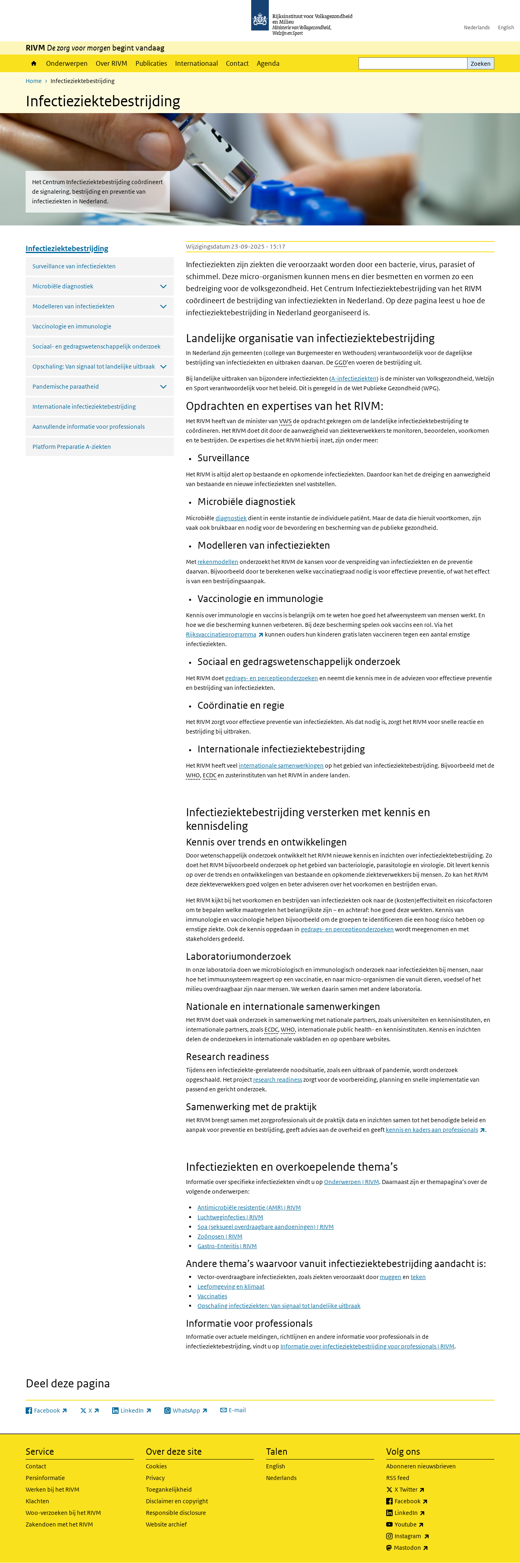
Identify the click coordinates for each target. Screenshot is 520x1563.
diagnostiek (231, 518)
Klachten (37, 1501)
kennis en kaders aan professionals (435, 1129)
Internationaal (196, 63)
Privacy (155, 1478)
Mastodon (429, 1548)
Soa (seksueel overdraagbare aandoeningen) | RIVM (266, 1227)
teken (418, 1277)
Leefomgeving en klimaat (231, 1286)
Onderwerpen (67, 63)
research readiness (277, 1079)
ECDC (209, 775)
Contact (237, 63)
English (506, 27)
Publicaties (151, 63)
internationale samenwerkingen (281, 765)
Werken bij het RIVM (52, 1489)
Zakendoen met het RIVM (59, 1524)
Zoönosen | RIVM (220, 1236)
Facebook (429, 1501)
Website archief (166, 1524)
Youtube (427, 1524)
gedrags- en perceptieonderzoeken (271, 678)
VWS (285, 421)
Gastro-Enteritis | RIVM (227, 1246)
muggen (390, 1277)
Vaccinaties (212, 1296)
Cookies (156, 1466)
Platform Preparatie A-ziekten (71, 446)
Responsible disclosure (176, 1512)
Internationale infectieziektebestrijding (84, 406)
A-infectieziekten (354, 378)
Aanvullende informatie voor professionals (88, 426)
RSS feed (397, 1478)
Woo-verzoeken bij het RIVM (63, 1512)
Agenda (268, 63)
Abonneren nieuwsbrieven (421, 1466)
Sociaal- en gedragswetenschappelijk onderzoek (96, 346)
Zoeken (481, 63)
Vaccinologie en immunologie (71, 326)
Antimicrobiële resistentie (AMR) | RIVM (249, 1207)
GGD (341, 362)
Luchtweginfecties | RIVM (230, 1217)
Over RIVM (111, 63)
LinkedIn (427, 1513)
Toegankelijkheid (169, 1489)
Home (34, 63)
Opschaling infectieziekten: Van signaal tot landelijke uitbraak (279, 1306)
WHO (193, 775)
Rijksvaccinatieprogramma (225, 634)
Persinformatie (45, 1478)
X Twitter (427, 1489)
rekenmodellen (218, 562)
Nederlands (477, 27)
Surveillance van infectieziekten (74, 266)
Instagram (430, 1536)
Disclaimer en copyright (177, 1501)
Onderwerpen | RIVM (351, 1182)
